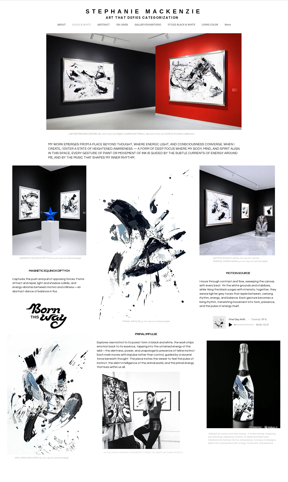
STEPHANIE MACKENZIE (144, 11)
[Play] (230, 325)
